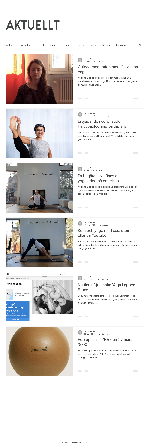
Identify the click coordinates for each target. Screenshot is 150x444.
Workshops (26, 45)
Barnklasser (122, 45)
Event (41, 45)
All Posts (10, 45)
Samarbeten (67, 45)
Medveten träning (88, 45)
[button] (140, 45)
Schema (106, 45)
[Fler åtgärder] (138, 60)
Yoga (52, 45)
